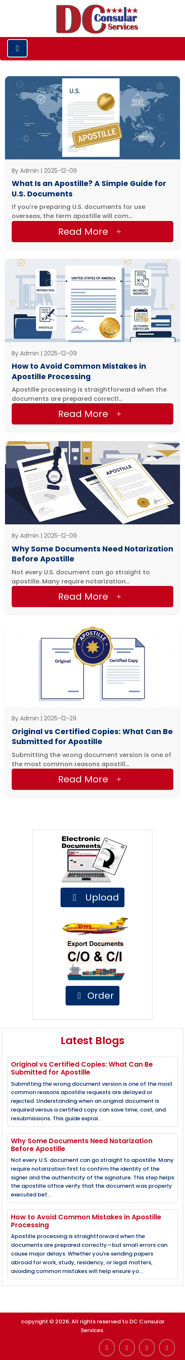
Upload (93, 897)
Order (93, 995)
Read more (91, 231)
